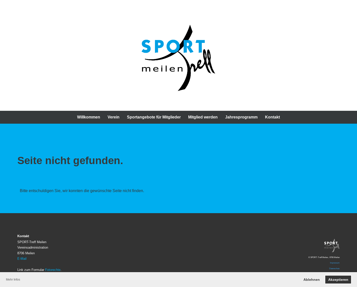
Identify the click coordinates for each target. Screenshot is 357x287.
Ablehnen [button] (311, 280)
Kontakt (272, 117)
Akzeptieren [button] (338, 280)
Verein (113, 117)
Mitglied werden (203, 117)
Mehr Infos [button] (13, 279)
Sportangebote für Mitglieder (154, 117)
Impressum (335, 262)
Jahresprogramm (241, 117)
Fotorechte (52, 270)
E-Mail (22, 258)
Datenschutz (334, 268)
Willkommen (88, 117)
